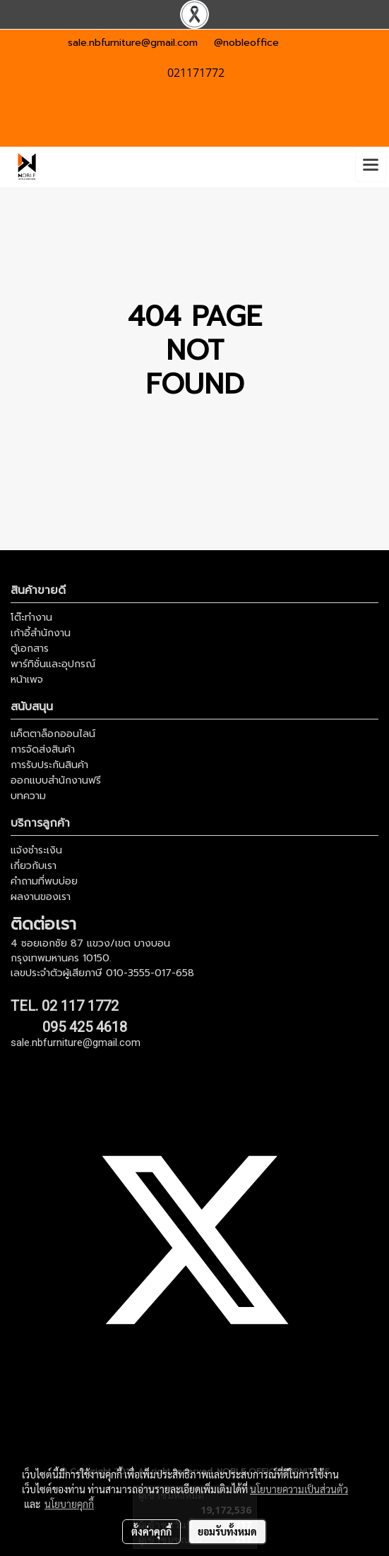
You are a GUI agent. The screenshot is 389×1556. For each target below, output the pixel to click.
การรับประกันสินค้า (49, 765)
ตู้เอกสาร (30, 648)
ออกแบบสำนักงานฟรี (56, 780)
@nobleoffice (246, 42)
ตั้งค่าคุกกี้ (151, 1531)
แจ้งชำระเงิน (36, 850)
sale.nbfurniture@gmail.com (133, 42)
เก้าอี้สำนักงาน (41, 633)
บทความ (28, 796)
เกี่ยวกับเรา (33, 865)
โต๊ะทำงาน (31, 617)
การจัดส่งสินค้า (43, 749)
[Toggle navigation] (370, 166)
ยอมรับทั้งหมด (227, 1531)
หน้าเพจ (27, 679)
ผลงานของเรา (41, 896)
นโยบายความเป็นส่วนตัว (299, 1489)
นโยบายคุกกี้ (69, 1503)
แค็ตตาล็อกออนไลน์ (53, 734)
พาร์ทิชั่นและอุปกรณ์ (53, 664)
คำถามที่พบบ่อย (44, 881)
